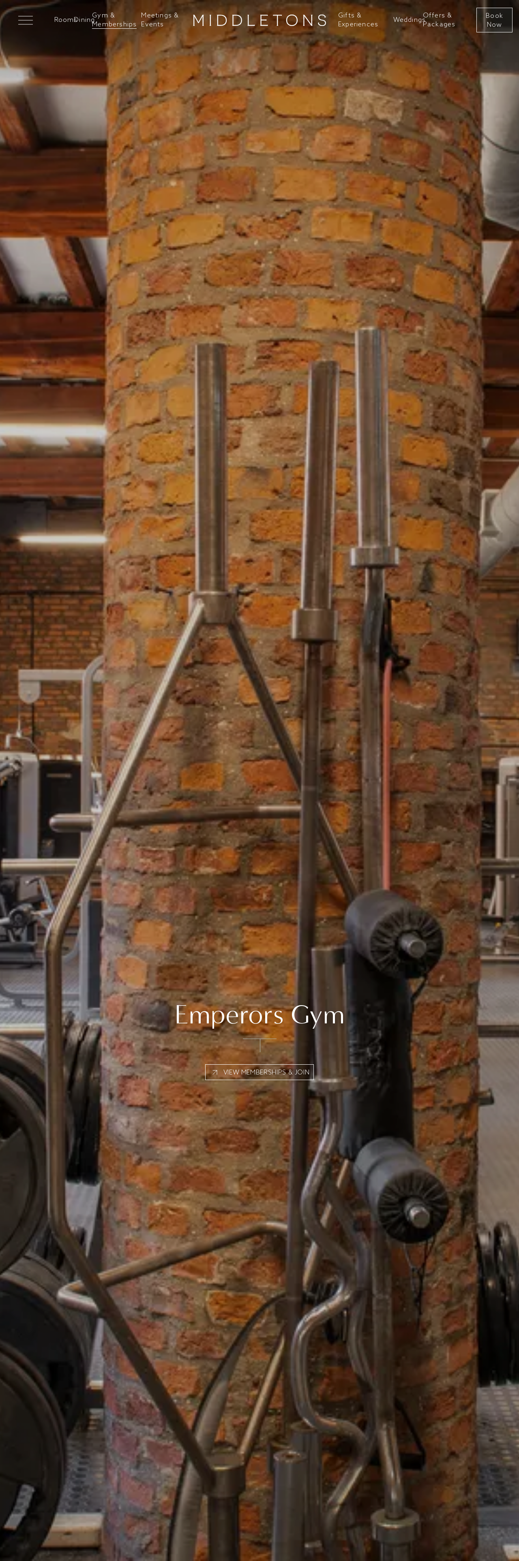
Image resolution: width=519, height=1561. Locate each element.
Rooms (66, 20)
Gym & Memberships (114, 20)
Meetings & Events (160, 20)
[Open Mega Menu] (23, 20)
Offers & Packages (439, 20)
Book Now (494, 20)
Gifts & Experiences (358, 20)
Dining (84, 20)
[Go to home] (259, 20)
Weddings (409, 20)
